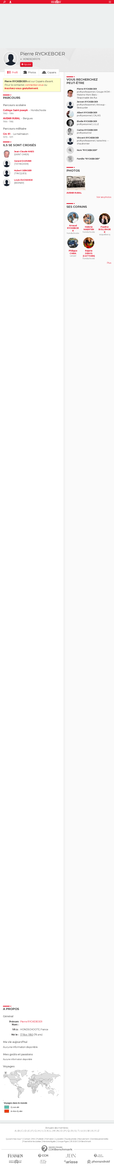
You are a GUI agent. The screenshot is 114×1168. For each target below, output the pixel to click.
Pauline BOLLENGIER (105, 229)
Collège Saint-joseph (15, 110)
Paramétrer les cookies (32, 1141)
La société (59, 1139)
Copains (51, 72)
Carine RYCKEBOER (87, 130)
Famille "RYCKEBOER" (88, 159)
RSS (33, 1139)
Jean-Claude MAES (24, 151)
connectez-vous (34, 85)
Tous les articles (70, 1139)
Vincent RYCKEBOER (88, 138)
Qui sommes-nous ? (14, 1139)
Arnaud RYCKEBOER (73, 228)
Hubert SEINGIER (23, 170)
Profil (15, 72)
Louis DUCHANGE (23, 180)
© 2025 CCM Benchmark (81, 1141)
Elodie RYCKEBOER (87, 121)
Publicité (40, 1139)
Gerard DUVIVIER (22, 161)
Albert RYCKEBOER (87, 112)
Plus (109, 263)
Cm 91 (6, 134)
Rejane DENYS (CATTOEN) (89, 253)
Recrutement (83, 1139)
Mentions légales (49, 1141)
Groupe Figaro (63, 1141)
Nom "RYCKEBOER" (87, 150)
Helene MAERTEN (89, 228)
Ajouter (27, 64)
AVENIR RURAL (11, 118)
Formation (49, 1139)
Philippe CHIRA (73, 252)
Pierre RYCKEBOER (87, 89)
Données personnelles (99, 1139)
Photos (32, 72)
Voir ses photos (103, 197)
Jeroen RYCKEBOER (87, 102)
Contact (27, 1139)
